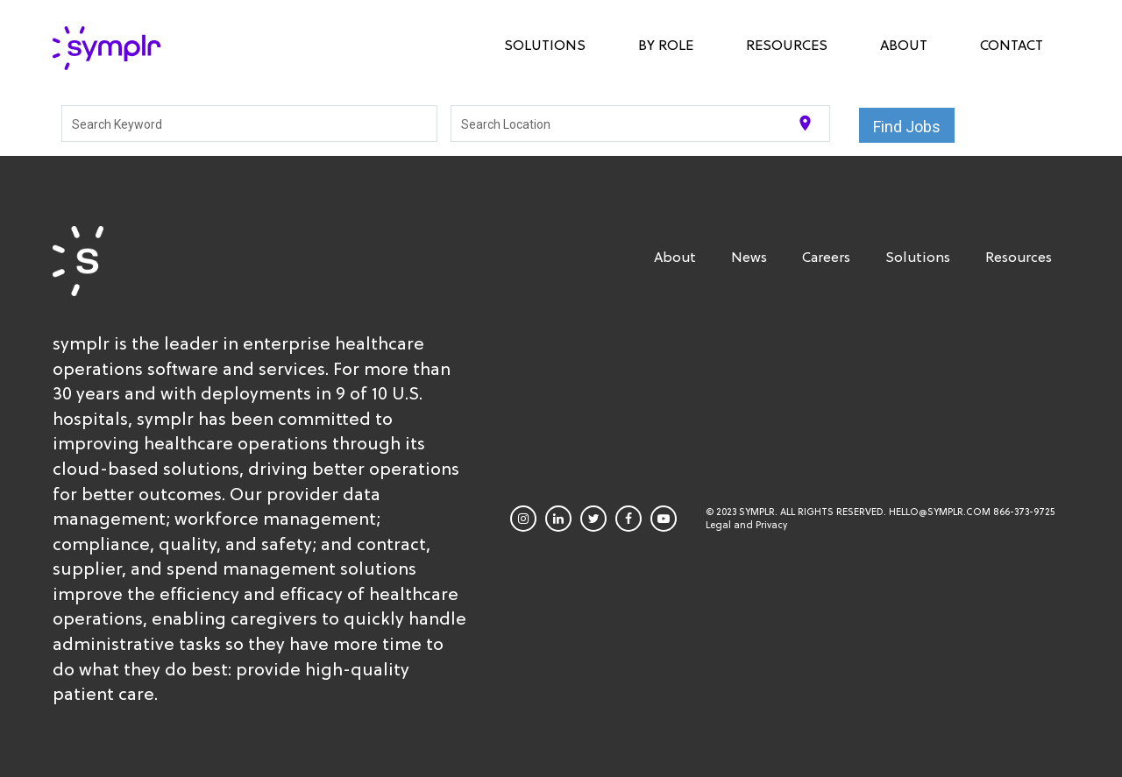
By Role (665, 44)
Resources (786, 44)
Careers (826, 256)
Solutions (545, 44)
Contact (1011, 44)
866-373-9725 (1024, 512)
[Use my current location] (805, 123)
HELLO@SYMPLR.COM (940, 512)
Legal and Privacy (746, 525)
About (903, 44)
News (749, 256)
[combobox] (250, 123)
